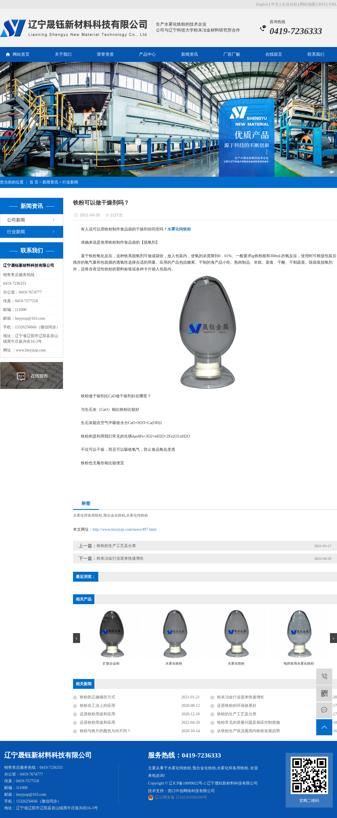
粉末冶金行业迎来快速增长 (120, 558)
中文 (275, 4)
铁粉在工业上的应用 (97, 705)
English (262, 4)
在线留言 (273, 54)
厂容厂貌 (231, 54)
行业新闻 (70, 182)
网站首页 (21, 54)
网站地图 (308, 4)
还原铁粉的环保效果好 (236, 705)
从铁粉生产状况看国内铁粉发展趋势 (248, 731)
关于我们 (63, 54)
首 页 (33, 182)
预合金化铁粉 (114, 515)
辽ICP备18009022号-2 (187, 783)
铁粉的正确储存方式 (97, 697)
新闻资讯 (189, 54)
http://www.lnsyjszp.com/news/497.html (124, 529)
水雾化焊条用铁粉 (87, 515)
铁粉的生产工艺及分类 (116, 546)
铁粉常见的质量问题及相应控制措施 (248, 722)
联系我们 (316, 54)
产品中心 (147, 54)
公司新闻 (16, 220)
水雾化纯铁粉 (137, 515)
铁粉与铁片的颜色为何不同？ (105, 731)
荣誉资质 (105, 54)
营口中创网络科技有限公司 (191, 791)
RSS (321, 4)
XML (332, 4)
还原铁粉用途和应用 (97, 714)
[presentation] (76, 638)
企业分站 (289, 4)
